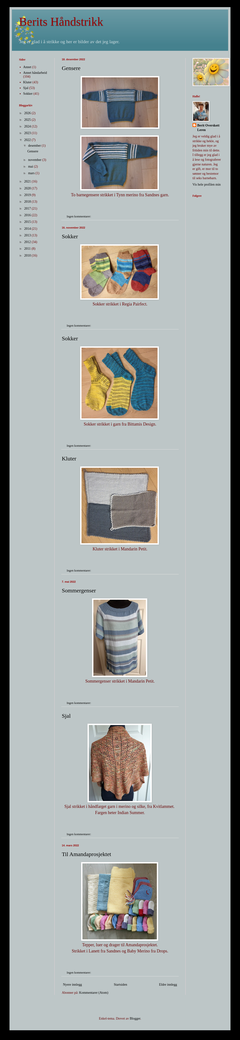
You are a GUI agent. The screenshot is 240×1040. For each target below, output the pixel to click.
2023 (28, 133)
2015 (28, 222)
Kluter (69, 458)
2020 (28, 188)
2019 (28, 195)
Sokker (70, 236)
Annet (27, 67)
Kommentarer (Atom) (93, 992)
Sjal (66, 716)
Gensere (71, 68)
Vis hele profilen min (206, 184)
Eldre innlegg (168, 984)
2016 (28, 215)
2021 (28, 181)
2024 (28, 126)
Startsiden (120, 984)
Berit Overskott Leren (208, 128)
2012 (28, 242)
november (35, 160)
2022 (28, 140)
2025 (28, 120)
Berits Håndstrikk (61, 21)
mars (31, 173)
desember (35, 145)
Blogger (135, 1018)
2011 (28, 248)
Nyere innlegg (72, 984)
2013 (28, 235)
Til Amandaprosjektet (86, 854)
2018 (28, 201)
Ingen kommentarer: (79, 216)
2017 (28, 208)
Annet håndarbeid (35, 73)
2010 (28, 255)
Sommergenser (79, 590)
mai (31, 166)
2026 (28, 113)
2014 (28, 228)
